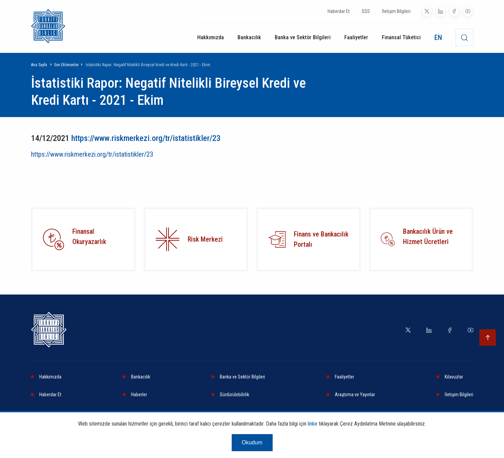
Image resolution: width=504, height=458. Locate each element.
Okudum (252, 442)
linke (312, 423)
